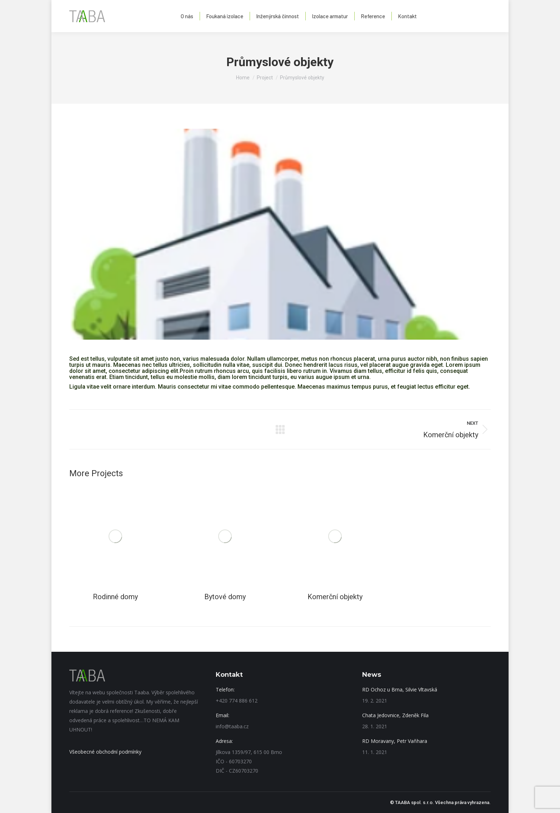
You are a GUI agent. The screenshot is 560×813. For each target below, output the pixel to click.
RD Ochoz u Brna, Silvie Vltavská (399, 689)
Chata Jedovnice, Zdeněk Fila (395, 715)
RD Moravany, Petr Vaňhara (394, 741)
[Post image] (115, 536)
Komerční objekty (335, 596)
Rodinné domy (115, 596)
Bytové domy (225, 596)
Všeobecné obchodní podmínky (105, 751)
